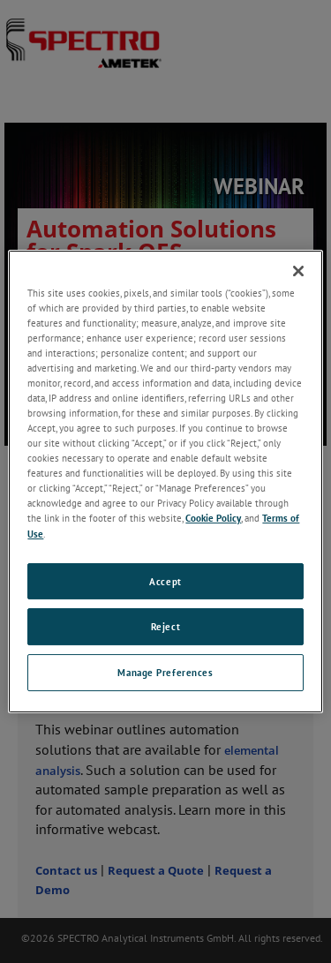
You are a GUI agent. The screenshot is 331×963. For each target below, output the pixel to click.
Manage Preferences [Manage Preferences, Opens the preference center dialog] (165, 672)
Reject (165, 627)
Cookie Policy (213, 518)
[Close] (298, 271)
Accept (165, 581)
